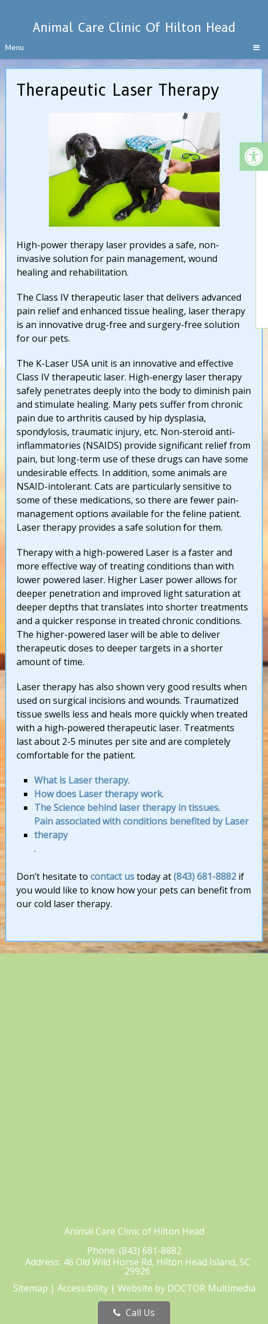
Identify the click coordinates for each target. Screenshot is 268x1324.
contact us (112, 876)
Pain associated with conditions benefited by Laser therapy (141, 828)
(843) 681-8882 (205, 876)
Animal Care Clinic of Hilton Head (134, 27)
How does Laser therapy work (98, 794)
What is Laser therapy (81, 780)
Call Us (134, 1312)
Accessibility (82, 1288)
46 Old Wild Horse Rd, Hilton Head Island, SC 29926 (156, 1266)
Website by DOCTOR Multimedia (186, 1288)
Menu (14, 47)
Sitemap (30, 1288)
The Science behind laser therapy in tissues (126, 807)
